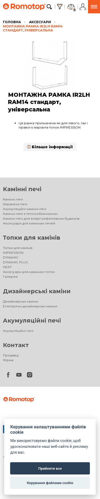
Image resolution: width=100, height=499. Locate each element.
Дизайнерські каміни (37, 291)
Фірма (8, 360)
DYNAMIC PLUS (15, 262)
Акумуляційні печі (32, 320)
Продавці (11, 355)
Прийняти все (50, 468)
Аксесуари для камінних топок (29, 272)
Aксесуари (40, 22)
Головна (12, 22)
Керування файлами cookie (50, 483)
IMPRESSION (13, 253)
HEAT (7, 267)
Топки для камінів (31, 237)
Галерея (10, 277)
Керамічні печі (15, 204)
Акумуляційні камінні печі (24, 209)
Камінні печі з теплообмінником (30, 214)
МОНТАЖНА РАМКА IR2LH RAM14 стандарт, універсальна (33, 28)
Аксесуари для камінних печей (29, 223)
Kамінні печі (22, 189)
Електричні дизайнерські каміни (30, 306)
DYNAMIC (10, 257)
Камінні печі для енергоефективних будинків (41, 218)
